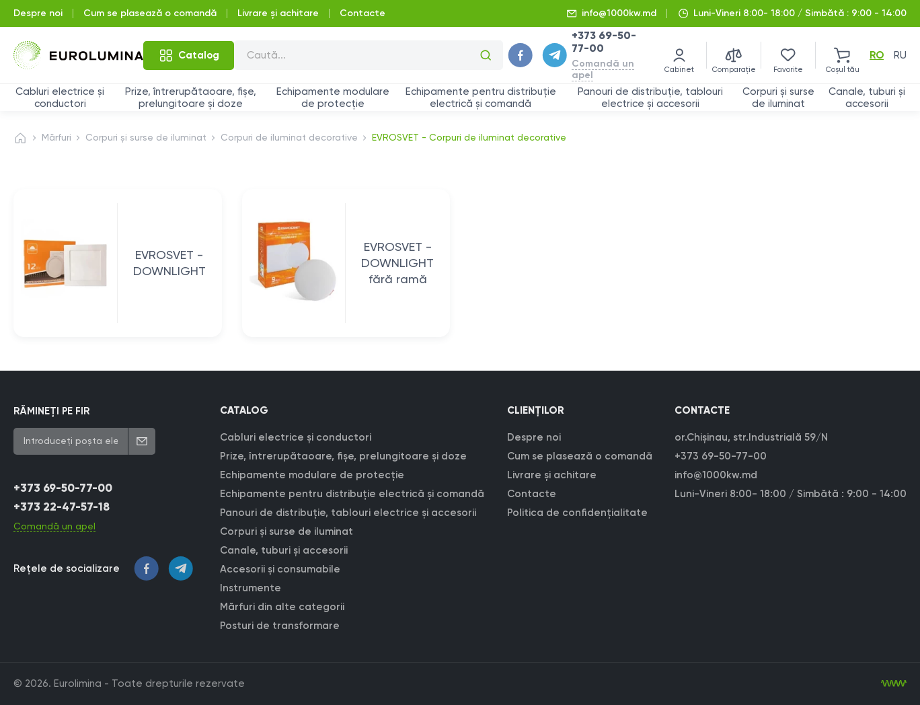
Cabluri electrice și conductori (59, 97)
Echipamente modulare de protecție (332, 97)
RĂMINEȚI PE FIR (51, 411)
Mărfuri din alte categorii (282, 607)
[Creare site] (894, 683)
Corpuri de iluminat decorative (289, 137)
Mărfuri (56, 137)
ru (900, 55)
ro (877, 55)
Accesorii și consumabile (280, 569)
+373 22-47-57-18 (61, 507)
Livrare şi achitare (278, 13)
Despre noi (38, 13)
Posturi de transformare (280, 626)
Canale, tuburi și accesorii (867, 97)
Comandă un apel (603, 69)
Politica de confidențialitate (577, 513)
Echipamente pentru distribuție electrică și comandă (481, 97)
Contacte (362, 13)
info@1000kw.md (619, 13)
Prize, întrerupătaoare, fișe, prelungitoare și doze (190, 97)
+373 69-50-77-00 (62, 488)
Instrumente (250, 588)
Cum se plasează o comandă (150, 13)
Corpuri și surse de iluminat (778, 97)
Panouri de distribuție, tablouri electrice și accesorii (650, 97)
